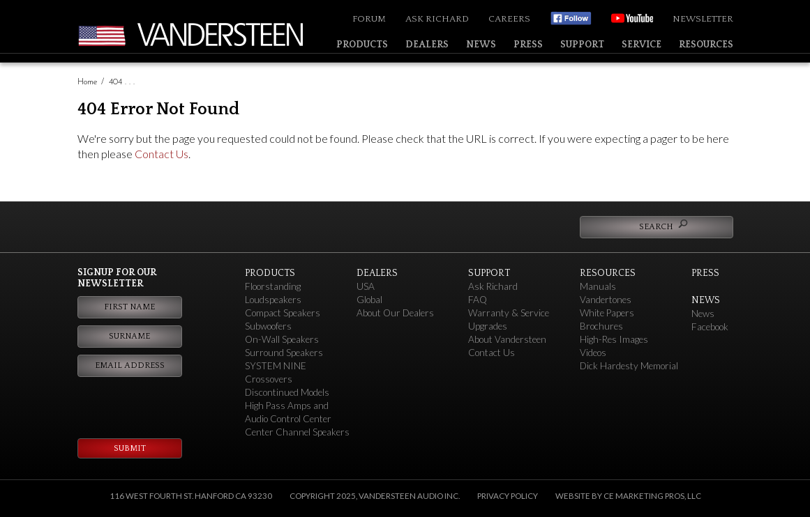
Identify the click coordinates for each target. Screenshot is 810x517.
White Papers (607, 312)
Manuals (598, 286)
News (481, 44)
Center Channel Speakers (297, 432)
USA (366, 286)
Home (87, 82)
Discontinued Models (287, 392)
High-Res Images (614, 339)
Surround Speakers (284, 352)
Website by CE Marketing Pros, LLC (628, 495)
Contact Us (161, 153)
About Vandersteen (507, 339)
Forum (369, 19)
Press (528, 44)
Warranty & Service (508, 312)
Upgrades (487, 326)
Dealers (427, 44)
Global (369, 299)
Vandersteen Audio (224, 34)
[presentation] (147, 401)
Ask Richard (437, 19)
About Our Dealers (395, 312)
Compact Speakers (282, 312)
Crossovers (268, 379)
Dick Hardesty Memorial (629, 365)
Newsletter (703, 19)
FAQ (477, 299)
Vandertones (605, 299)
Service (641, 44)
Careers (509, 19)
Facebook (709, 326)
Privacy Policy (507, 495)
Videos (593, 352)
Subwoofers (268, 326)
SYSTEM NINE (275, 365)
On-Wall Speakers (282, 339)
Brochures (601, 326)
